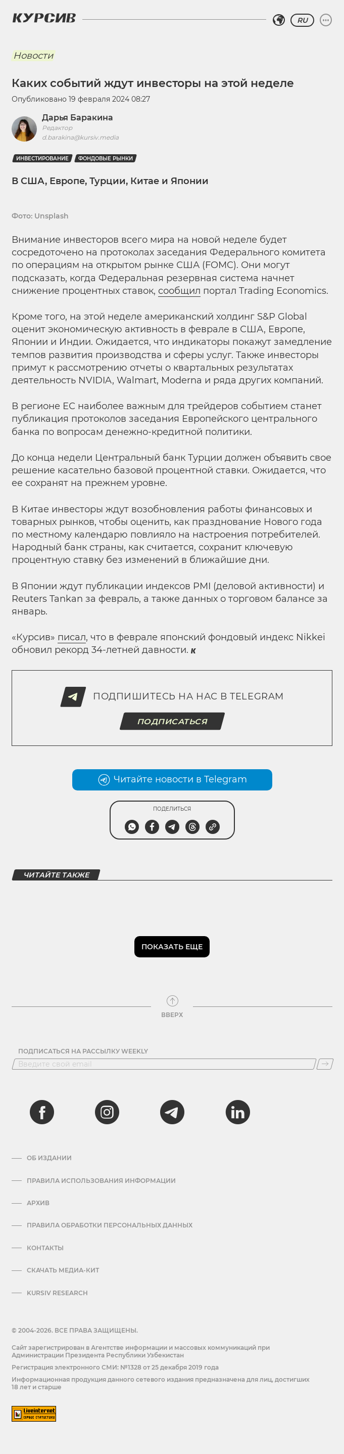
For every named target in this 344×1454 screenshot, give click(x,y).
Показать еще (172, 946)
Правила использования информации (101, 1180)
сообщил (179, 290)
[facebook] (42, 1112)
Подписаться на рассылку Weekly (83, 1051)
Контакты (45, 1248)
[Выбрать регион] (278, 20)
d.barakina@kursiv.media (80, 137)
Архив (38, 1203)
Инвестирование (42, 158)
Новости (33, 55)
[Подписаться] (325, 1064)
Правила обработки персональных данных (109, 1225)
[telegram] (172, 1112)
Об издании (49, 1158)
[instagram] (107, 1112)
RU (302, 20)
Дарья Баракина (77, 117)
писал (72, 637)
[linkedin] (237, 1112)
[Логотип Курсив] (44, 18)
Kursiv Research (57, 1293)
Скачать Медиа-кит (63, 1270)
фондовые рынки (105, 158)
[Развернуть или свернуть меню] (325, 20)
